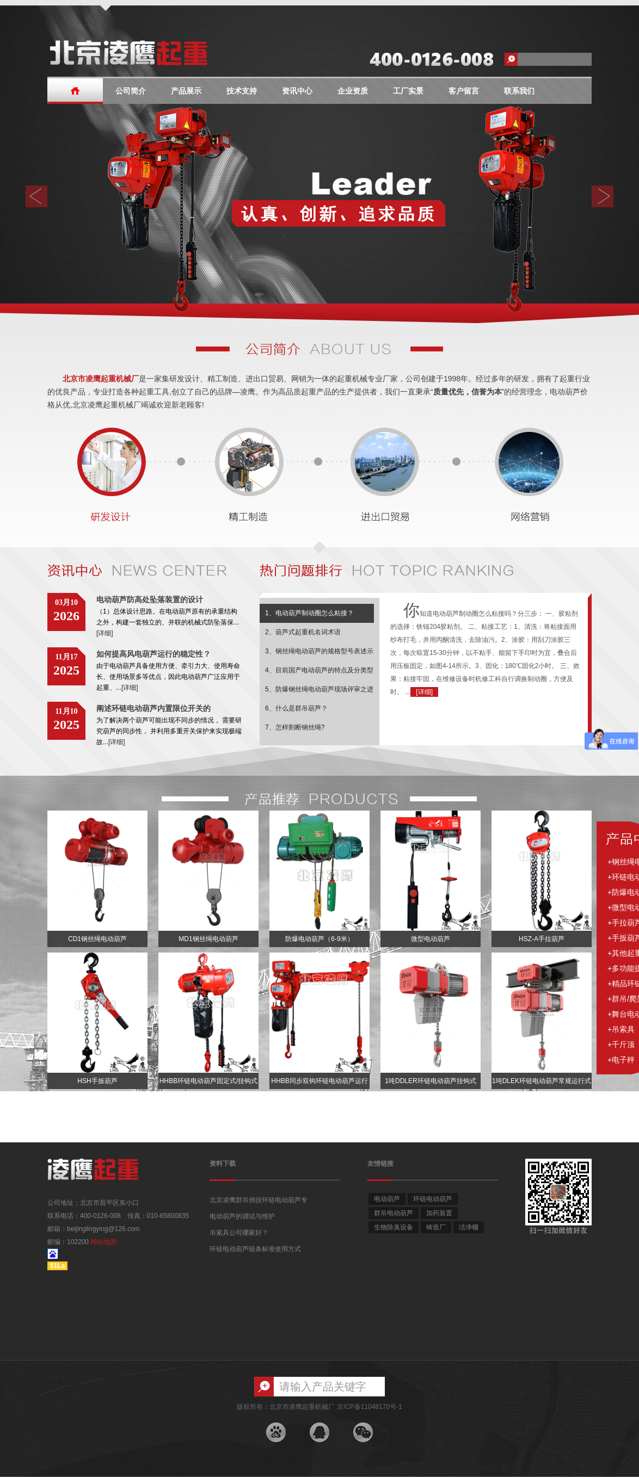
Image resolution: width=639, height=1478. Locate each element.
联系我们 (519, 91)
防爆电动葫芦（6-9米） (319, 939)
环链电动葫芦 (432, 1199)
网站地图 (103, 1242)
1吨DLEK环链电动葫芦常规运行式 (541, 1081)
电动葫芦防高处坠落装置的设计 (149, 599)
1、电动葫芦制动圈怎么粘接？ (309, 613)
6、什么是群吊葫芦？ (296, 708)
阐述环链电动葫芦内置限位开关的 (153, 708)
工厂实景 (408, 91)
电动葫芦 (387, 1199)
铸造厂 (436, 1227)
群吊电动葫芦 (393, 1213)
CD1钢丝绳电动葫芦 (97, 939)
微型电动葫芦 (430, 939)
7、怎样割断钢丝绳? (294, 727)
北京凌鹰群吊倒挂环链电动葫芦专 (259, 1200)
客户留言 (463, 91)
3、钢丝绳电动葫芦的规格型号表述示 (319, 651)
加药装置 (439, 1213)
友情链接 (380, 1163)
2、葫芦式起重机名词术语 (303, 632)
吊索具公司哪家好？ (239, 1232)
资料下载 (223, 1163)
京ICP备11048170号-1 (369, 1407)
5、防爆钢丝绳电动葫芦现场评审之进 (319, 689)
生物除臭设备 (393, 1227)
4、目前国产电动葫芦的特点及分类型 (319, 670)
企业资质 (352, 91)
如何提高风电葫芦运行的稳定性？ (153, 654)
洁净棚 (468, 1227)
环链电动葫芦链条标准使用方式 (255, 1249)
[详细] (104, 633)
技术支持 (241, 91)
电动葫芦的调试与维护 (242, 1216)
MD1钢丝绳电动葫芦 (208, 939)
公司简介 (130, 91)
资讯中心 (297, 91)
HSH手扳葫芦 (97, 1081)
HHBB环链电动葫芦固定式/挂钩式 (208, 1081)
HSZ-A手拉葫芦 (541, 939)
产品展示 (186, 91)
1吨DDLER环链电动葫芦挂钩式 (430, 1081)
